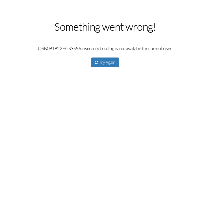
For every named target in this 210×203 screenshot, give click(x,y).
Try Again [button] (105, 62)
